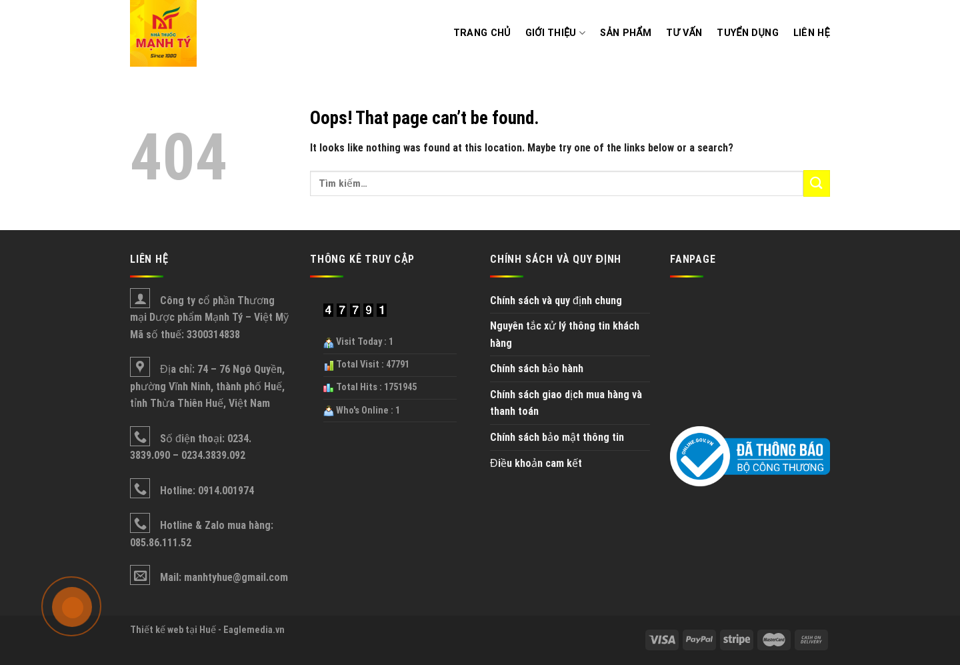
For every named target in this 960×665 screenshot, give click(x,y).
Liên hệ (811, 33)
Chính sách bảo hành (536, 368)
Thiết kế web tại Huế (173, 630)
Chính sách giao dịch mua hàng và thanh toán (566, 403)
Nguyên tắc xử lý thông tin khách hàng (564, 334)
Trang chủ (482, 33)
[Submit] (816, 183)
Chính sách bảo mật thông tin (557, 437)
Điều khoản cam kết (536, 463)
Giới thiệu (555, 33)
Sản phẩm (625, 33)
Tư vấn (684, 33)
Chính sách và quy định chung (556, 300)
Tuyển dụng (747, 33)
